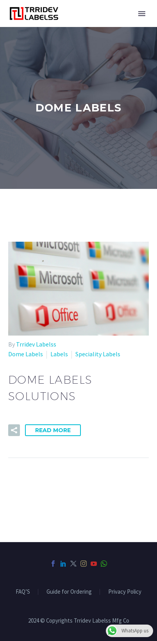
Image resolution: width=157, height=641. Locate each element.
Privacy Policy (124, 592)
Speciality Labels (97, 354)
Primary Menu (141, 13)
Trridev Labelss (36, 344)
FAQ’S (23, 592)
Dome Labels (25, 354)
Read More (53, 430)
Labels (59, 354)
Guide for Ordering (69, 592)
